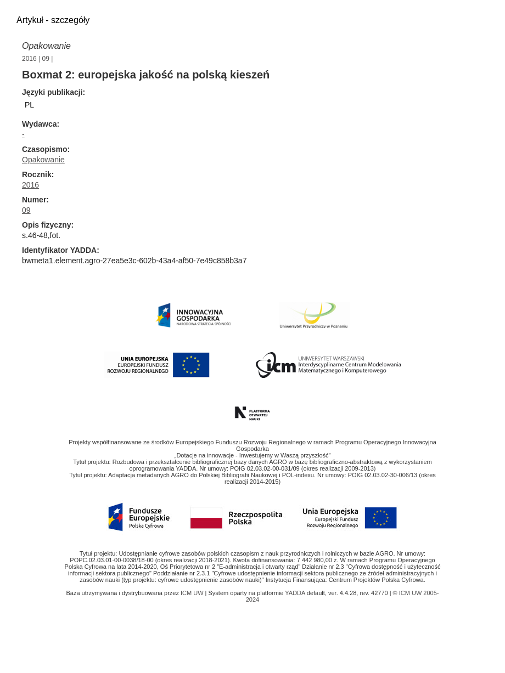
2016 (29, 59)
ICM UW (193, 593)
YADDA (296, 593)
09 (45, 59)
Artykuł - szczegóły (52, 20)
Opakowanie (46, 45)
